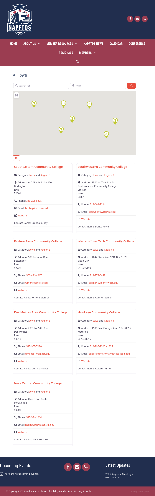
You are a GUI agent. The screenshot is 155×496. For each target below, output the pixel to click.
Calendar (116, 43)
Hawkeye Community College (99, 312)
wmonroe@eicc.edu (36, 282)
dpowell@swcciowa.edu (102, 211)
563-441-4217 (34, 275)
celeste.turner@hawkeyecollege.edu (109, 353)
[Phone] (145, 19)
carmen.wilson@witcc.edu (103, 282)
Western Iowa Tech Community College (106, 241)
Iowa (32, 175)
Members (89, 52)
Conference (137, 43)
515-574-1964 (34, 417)
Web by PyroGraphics (140, 491)
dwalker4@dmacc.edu (37, 353)
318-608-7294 (97, 204)
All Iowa (20, 75)
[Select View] (16, 158)
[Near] (98, 86)
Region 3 (45, 175)
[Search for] (41, 86)
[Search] (131, 86)
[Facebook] (130, 19)
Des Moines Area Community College (41, 312)
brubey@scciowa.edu (37, 208)
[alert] (25, 474)
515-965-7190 (34, 346)
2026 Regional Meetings (119, 474)
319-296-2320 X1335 (101, 346)
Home (13, 43)
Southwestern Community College (102, 167)
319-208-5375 (34, 200)
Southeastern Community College (38, 167)
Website (22, 215)
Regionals (66, 53)
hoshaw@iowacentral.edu (39, 424)
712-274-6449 (97, 275)
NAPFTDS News (93, 43)
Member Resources (63, 43)
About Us (33, 43)
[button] (115, 121)
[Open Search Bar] (77, 61)
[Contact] (137, 19)
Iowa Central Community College (38, 383)
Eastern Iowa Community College (38, 241)
